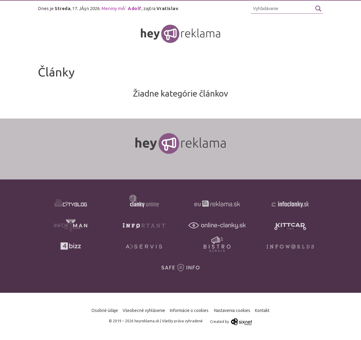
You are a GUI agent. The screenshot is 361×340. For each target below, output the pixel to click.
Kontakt (262, 310)
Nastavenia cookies (232, 310)
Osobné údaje (104, 310)
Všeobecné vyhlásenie (144, 310)
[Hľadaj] (318, 8)
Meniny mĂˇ (121, 8)
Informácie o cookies (189, 310)
